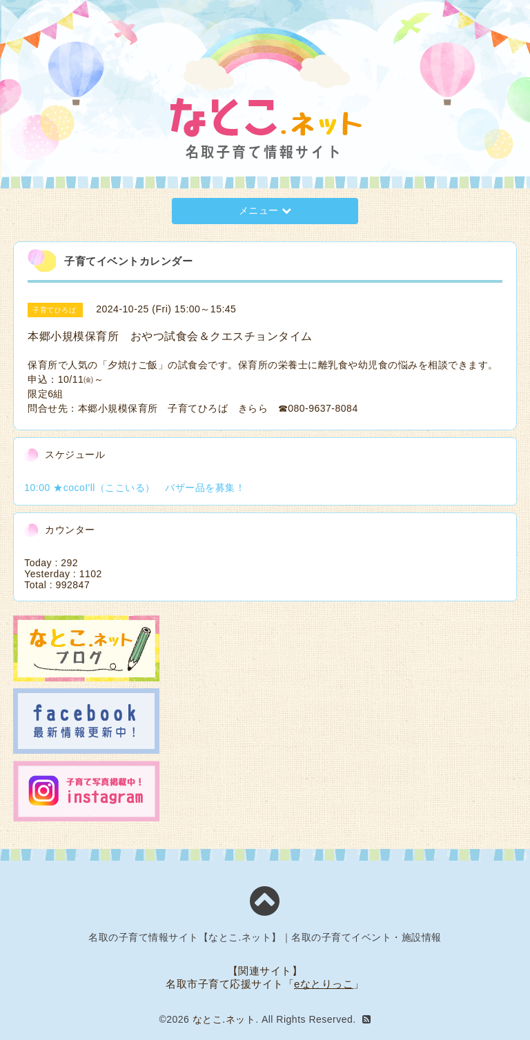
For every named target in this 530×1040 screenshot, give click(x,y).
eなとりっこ (323, 984)
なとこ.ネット (224, 1019)
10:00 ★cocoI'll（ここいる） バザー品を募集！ (134, 487)
